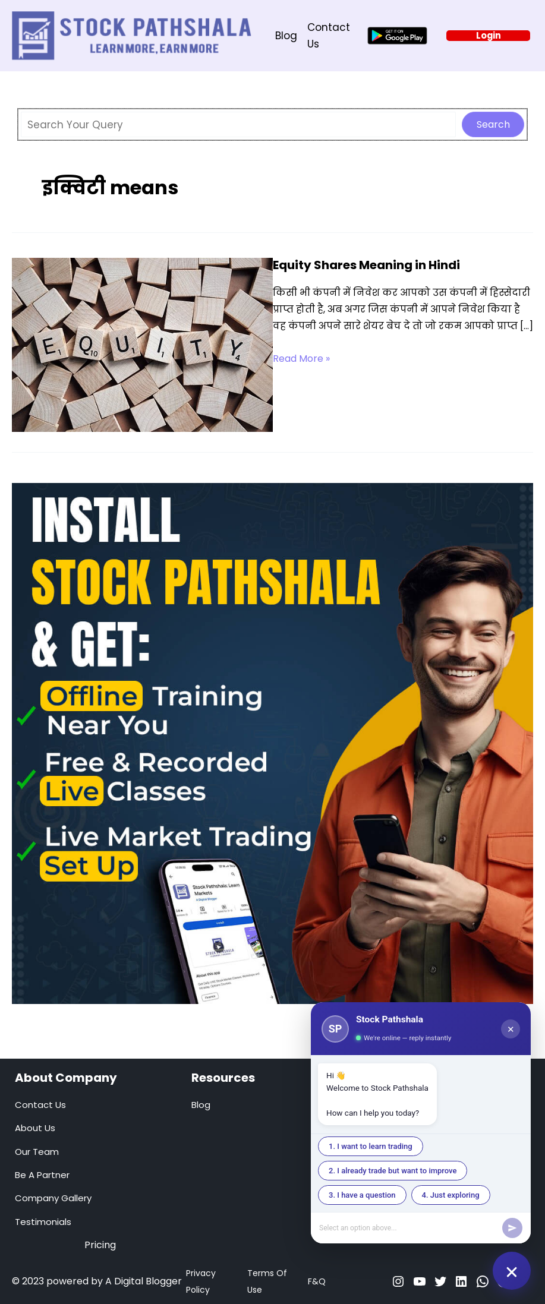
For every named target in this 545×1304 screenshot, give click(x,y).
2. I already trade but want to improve (392, 1170)
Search (493, 124)
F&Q (317, 1281)
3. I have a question (362, 1195)
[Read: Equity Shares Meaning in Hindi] (142, 344)
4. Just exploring (451, 1195)
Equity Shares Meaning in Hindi (366, 265)
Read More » (301, 359)
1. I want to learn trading (370, 1146)
